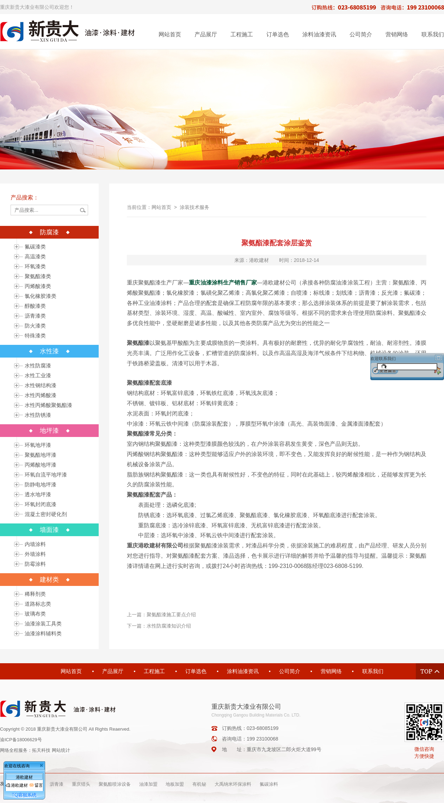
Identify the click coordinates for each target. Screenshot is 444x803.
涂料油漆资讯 (319, 34)
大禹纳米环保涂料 (233, 784)
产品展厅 (206, 34)
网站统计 (61, 750)
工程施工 (241, 34)
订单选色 (277, 34)
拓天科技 (41, 750)
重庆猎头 (81, 784)
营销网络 (397, 34)
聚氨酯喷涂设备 (115, 784)
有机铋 (199, 784)
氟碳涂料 (269, 784)
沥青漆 (56, 784)
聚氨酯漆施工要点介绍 (171, 614)
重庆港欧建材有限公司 (155, 546)
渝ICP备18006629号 (21, 739)
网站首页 (170, 34)
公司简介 (361, 34)
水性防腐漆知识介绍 (169, 626)
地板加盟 (175, 784)
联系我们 (432, 34)
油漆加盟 (148, 784)
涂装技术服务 (194, 207)
